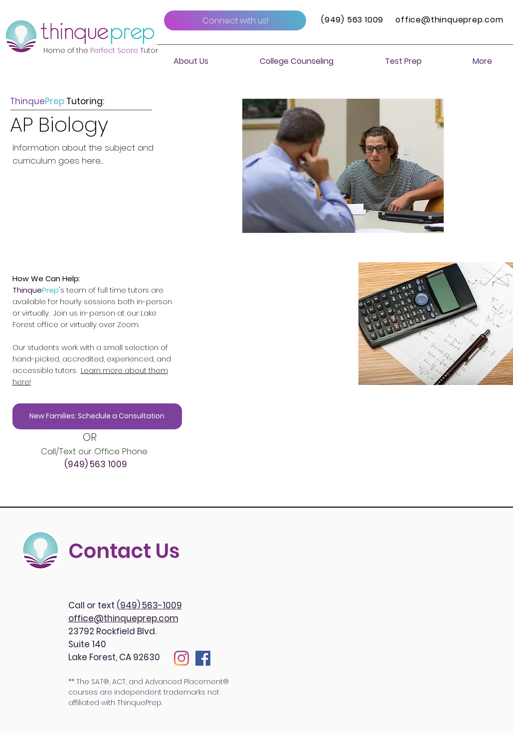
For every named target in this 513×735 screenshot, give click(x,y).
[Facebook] (202, 658)
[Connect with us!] (235, 20)
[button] (191, 61)
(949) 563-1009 (149, 605)
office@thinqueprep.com (449, 19)
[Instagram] (181, 658)
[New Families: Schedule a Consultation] (97, 416)
